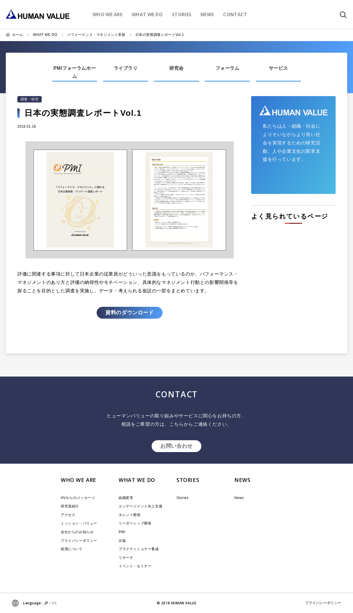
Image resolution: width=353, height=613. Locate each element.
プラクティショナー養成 (139, 549)
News (239, 498)
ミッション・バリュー (79, 523)
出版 (122, 541)
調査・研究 (29, 99)
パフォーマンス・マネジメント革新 (96, 35)
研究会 (176, 68)
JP (46, 603)
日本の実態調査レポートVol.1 (159, 35)
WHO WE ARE (78, 479)
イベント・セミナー (135, 566)
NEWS (242, 479)
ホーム (17, 35)
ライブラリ (126, 68)
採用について (72, 549)
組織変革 (126, 498)
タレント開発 (130, 515)
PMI (122, 532)
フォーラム (228, 68)
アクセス (68, 515)
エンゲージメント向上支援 (140, 506)
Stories (182, 498)
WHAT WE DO (45, 35)
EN (54, 603)
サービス (278, 68)
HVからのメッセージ (78, 498)
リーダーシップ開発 (135, 523)
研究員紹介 (70, 506)
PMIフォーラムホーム (75, 72)
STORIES (187, 479)
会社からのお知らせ (77, 532)
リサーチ (126, 558)
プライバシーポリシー (79, 541)
